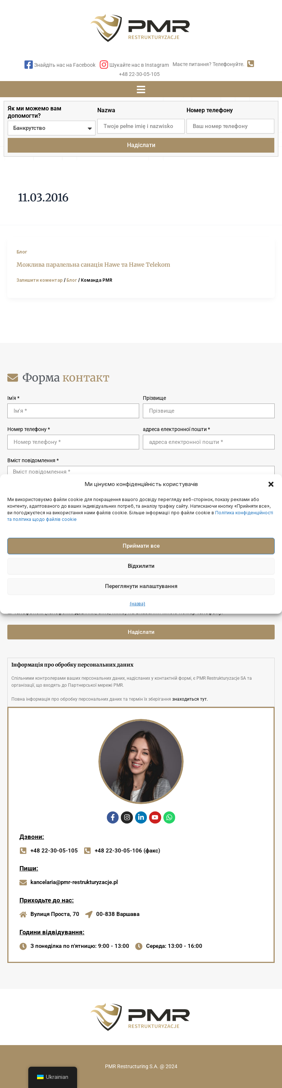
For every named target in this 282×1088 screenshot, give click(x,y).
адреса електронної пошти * (176, 429)
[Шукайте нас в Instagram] (104, 65)
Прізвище (154, 398)
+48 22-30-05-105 (139, 74)
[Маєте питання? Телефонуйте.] (250, 64)
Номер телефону (210, 110)
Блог (22, 252)
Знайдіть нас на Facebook (64, 65)
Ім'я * (13, 398)
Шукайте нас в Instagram (139, 65)
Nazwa (106, 110)
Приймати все (141, 546)
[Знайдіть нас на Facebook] (28, 65)
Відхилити (141, 566)
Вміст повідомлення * (33, 460)
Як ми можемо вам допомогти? (34, 112)
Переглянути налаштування (141, 586)
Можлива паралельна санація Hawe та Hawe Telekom (93, 264)
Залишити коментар (40, 280)
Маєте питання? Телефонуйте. (209, 64)
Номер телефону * (28, 429)
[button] (271, 484)
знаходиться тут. (190, 699)
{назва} (137, 603)
